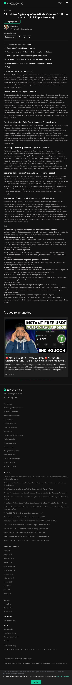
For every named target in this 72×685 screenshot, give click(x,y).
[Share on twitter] (5, 397)
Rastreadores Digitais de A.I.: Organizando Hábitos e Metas (29, 63)
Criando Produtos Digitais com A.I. (19, 44)
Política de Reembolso (59, 663)
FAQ (8, 67)
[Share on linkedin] (8, 397)
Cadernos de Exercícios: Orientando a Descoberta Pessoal (29, 59)
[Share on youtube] (16, 397)
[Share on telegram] (12, 397)
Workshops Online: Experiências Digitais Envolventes (27, 55)
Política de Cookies (43, 663)
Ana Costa (14, 26)
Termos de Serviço (10, 663)
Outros (7, 354)
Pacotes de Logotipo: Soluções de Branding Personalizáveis (29, 52)
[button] (61, 3)
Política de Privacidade (27, 663)
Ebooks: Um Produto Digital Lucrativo (21, 48)
